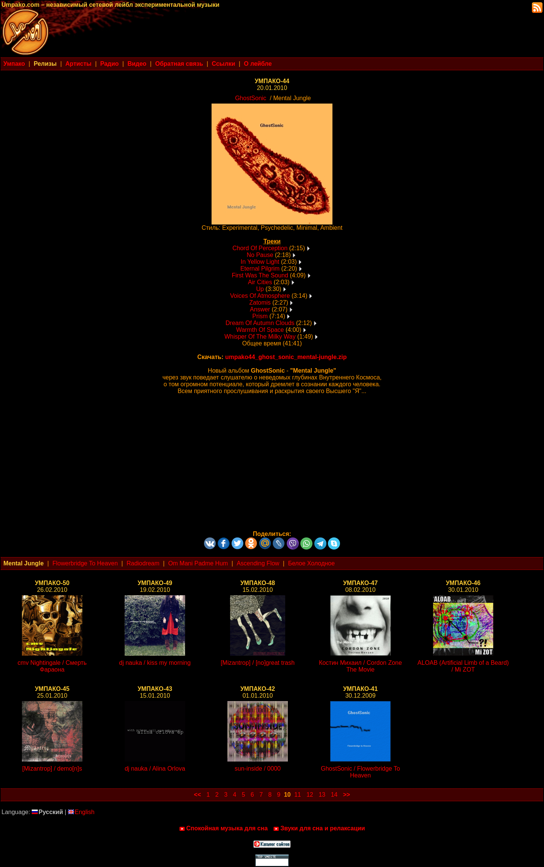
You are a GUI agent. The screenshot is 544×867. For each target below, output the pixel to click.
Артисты (78, 63)
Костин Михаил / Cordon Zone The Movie (360, 666)
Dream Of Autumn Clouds (260, 323)
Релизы (45, 63)
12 (309, 794)
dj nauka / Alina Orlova (155, 768)
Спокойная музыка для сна (223, 828)
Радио (109, 63)
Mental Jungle (23, 563)
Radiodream (143, 563)
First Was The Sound (260, 275)
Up (260, 289)
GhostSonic (250, 98)
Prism (260, 316)
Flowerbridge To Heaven (85, 563)
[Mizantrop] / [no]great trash (258, 663)
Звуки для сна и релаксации (319, 828)
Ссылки (223, 63)
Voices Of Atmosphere (260, 296)
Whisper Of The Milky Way (259, 336)
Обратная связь (179, 63)
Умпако (14, 63)
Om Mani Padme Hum (198, 563)
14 (334, 794)
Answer (260, 309)
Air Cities (260, 282)
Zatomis (260, 302)
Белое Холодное (311, 563)
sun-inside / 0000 (258, 768)
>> (346, 794)
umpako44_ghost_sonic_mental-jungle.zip (286, 357)
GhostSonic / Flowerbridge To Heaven (360, 772)
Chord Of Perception (259, 248)
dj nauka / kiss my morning (154, 663)
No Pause (260, 255)
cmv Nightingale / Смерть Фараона (52, 666)
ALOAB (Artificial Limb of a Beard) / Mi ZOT (463, 666)
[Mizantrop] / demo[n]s (52, 768)
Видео (136, 63)
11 (297, 794)
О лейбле (258, 63)
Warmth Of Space (260, 330)
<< (197, 794)
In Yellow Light (260, 262)
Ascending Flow (257, 563)
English (81, 812)
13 (321, 794)
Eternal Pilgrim (260, 268)
